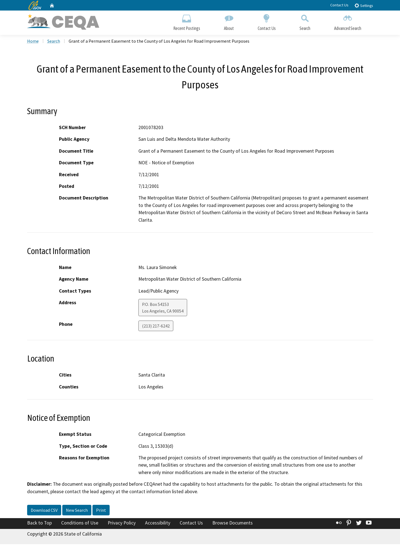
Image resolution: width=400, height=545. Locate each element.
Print (101, 511)
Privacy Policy (122, 524)
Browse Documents (232, 524)
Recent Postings (187, 21)
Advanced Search (348, 21)
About (228, 21)
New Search (77, 511)
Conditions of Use (79, 524)
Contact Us (339, 4)
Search (305, 21)
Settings (363, 5)
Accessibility (157, 524)
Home (33, 42)
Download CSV (44, 511)
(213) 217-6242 (156, 327)
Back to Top (39, 524)
